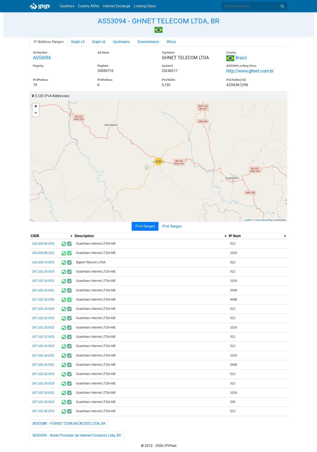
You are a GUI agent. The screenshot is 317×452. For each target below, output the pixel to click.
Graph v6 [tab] (98, 42)
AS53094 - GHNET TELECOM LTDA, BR (158, 21)
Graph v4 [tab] (78, 42)
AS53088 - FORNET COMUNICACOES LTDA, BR (69, 423)
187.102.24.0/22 (43, 355)
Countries (67, 6)
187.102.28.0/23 (43, 383)
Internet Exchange (116, 6)
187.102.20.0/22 (43, 327)
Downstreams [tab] (148, 42)
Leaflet (247, 220)
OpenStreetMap (264, 220)
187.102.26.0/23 (43, 374)
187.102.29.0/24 (43, 402)
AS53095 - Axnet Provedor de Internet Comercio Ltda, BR (77, 435)
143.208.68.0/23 (43, 243)
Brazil (236, 57)
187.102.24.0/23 (43, 346)
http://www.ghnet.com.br (250, 71)
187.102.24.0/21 (43, 364)
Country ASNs (88, 6)
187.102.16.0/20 (43, 299)
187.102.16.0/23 (43, 271)
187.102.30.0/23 (43, 411)
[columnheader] (52, 236)
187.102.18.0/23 (43, 308)
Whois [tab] (171, 42)
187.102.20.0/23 (43, 318)
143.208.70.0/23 (43, 262)
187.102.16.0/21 (43, 290)
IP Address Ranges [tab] (48, 42)
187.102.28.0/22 (43, 392)
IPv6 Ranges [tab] (172, 226)
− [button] (35, 113)
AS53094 (42, 57)
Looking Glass (145, 6)
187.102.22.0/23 (43, 336)
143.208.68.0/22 (43, 253)
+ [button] (35, 106)
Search (282, 6)
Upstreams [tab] (121, 42)
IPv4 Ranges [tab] (145, 226)
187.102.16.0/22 (43, 280)
